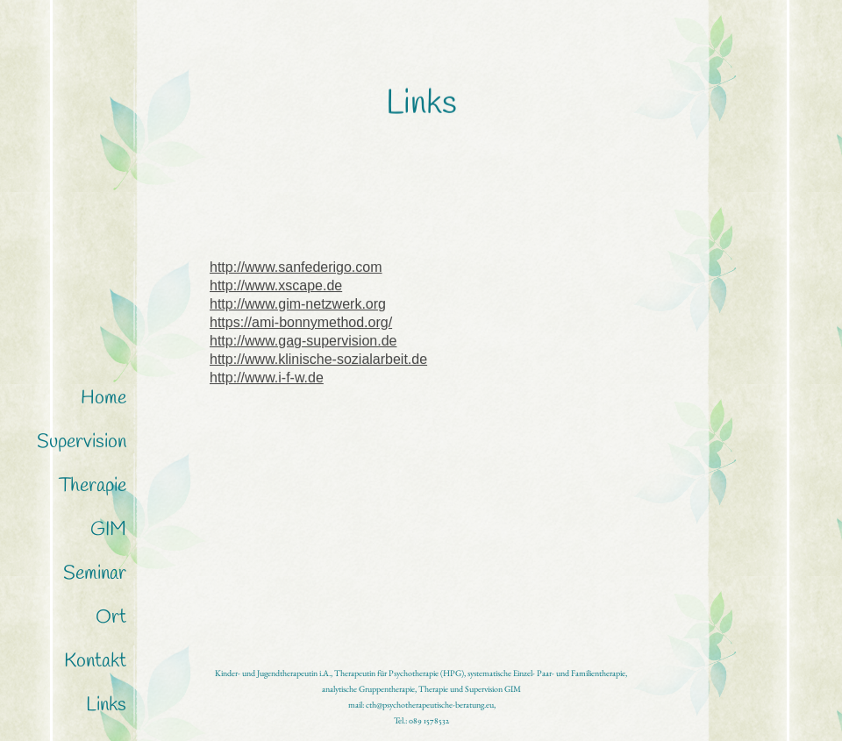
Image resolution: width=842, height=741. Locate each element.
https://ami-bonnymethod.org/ (301, 326)
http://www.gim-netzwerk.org (298, 308)
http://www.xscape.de (276, 289)
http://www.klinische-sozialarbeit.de (318, 363)
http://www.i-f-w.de (267, 381)
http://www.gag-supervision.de (303, 345)
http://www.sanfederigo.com (296, 271)
